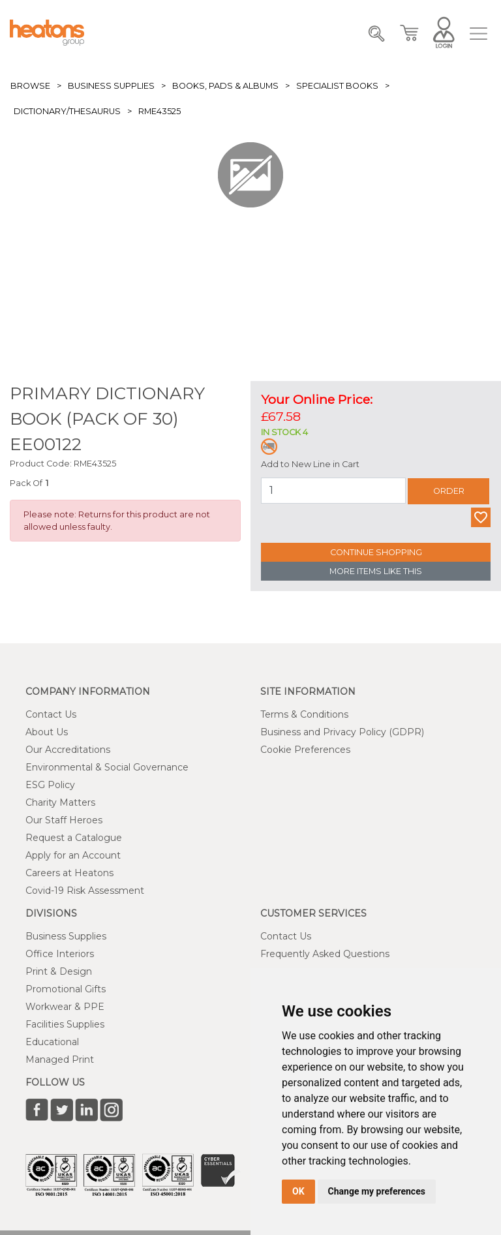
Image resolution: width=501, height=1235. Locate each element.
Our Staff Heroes (63, 820)
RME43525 (159, 111)
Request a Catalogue (73, 838)
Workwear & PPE (64, 1007)
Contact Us (50, 714)
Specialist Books (337, 86)
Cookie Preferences (305, 749)
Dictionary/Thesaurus (67, 111)
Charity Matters (60, 802)
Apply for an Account (73, 855)
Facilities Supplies (64, 1024)
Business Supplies (111, 86)
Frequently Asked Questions (324, 954)
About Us (46, 732)
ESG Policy (50, 785)
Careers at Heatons (69, 873)
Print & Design (58, 971)
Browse (30, 86)
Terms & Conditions (304, 714)
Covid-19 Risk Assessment (84, 890)
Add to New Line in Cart (310, 464)
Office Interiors (59, 954)
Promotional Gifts (65, 989)
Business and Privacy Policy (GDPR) (342, 732)
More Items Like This (375, 571)
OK (298, 1191)
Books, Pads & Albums (225, 86)
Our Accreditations (67, 749)
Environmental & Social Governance (107, 767)
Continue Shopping (376, 552)
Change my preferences (376, 1191)
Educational (52, 1042)
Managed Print (59, 1059)
